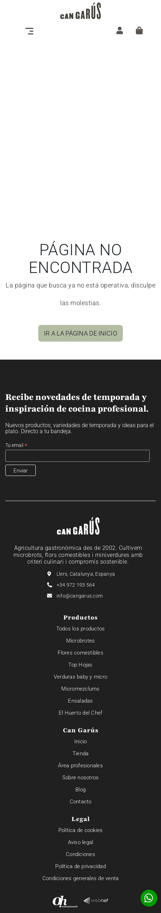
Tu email (16, 445)
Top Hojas (80, 665)
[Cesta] (139, 30)
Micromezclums (80, 689)
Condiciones (80, 854)
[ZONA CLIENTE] (119, 30)
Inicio (80, 741)
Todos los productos (80, 629)
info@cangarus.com (80, 596)
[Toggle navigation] (31, 30)
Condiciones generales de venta (80, 878)
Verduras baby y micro (80, 677)
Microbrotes (80, 641)
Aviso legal (80, 842)
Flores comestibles (80, 653)
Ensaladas (80, 701)
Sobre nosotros (80, 777)
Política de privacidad (80, 866)
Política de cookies (80, 830)
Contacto (81, 801)
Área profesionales (80, 765)
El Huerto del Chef (81, 713)
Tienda (81, 753)
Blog (80, 789)
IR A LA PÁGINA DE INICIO (80, 333)
